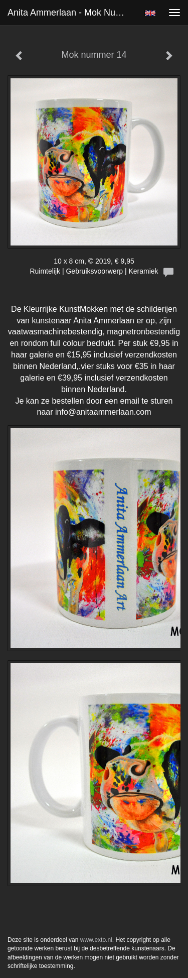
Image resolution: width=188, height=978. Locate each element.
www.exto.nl (96, 939)
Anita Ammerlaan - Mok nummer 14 (72, 13)
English (150, 13)
